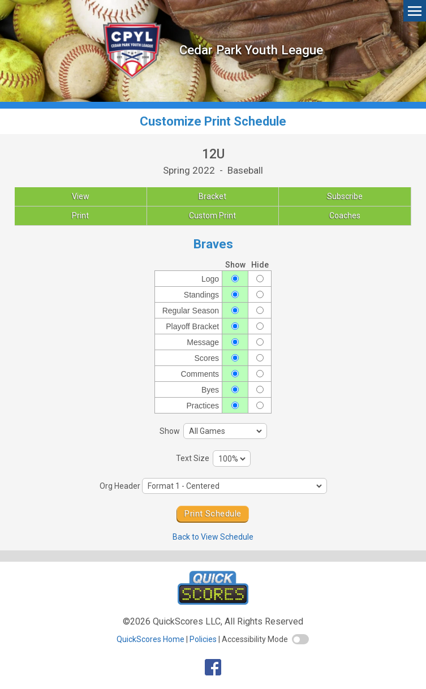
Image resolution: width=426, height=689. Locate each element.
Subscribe (345, 196)
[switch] (300, 639)
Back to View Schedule (213, 536)
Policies (203, 639)
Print (80, 215)
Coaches (344, 215)
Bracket (212, 196)
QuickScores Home (150, 639)
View (80, 196)
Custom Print (212, 215)
